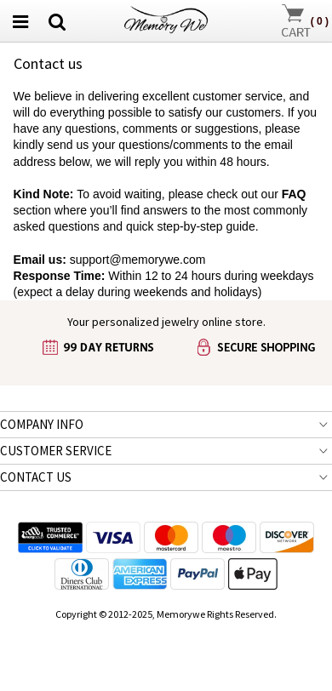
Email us (38, 259)
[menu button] (20, 21)
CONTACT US (36, 477)
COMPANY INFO (41, 424)
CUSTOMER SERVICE (56, 451)
